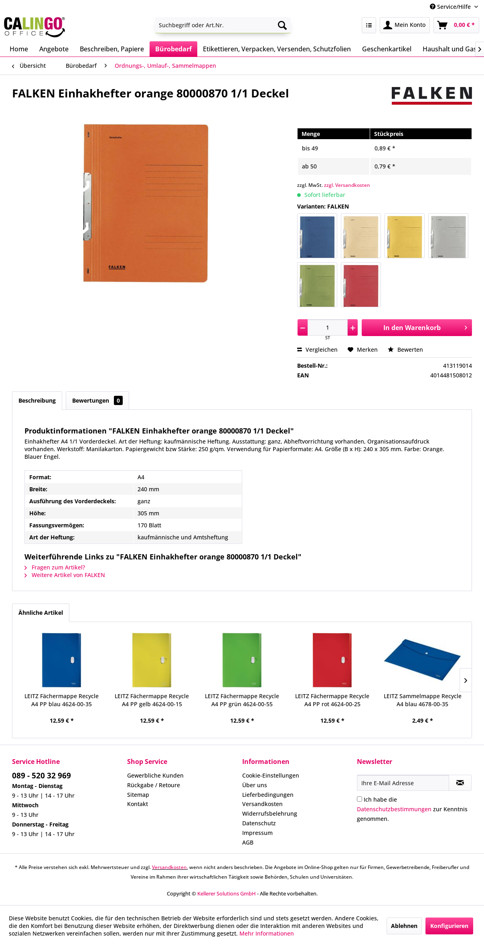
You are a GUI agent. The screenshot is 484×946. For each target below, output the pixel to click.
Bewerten (405, 349)
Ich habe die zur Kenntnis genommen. (412, 809)
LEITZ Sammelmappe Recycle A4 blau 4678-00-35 (423, 700)
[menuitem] (223, 25)
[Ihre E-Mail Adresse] (403, 783)
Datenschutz (259, 823)
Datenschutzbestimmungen (394, 809)
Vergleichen (317, 349)
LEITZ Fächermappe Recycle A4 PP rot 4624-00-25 (332, 700)
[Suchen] (282, 25)
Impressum (257, 833)
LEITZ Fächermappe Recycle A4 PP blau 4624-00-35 (61, 700)
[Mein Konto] (405, 25)
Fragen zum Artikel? (54, 567)
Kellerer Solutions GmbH (226, 893)
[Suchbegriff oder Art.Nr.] (223, 25)
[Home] (19, 49)
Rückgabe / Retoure (153, 785)
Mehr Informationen (266, 933)
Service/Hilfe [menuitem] (451, 6)
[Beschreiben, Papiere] (112, 49)
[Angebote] (54, 49)
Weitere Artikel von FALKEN (64, 575)
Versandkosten (262, 804)
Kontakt (137, 804)
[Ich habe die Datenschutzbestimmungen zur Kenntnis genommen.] (359, 799)
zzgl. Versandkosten (347, 185)
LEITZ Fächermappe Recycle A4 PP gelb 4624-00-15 (152, 700)
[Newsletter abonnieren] (460, 783)
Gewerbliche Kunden (155, 775)
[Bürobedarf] (173, 49)
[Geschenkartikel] (386, 49)
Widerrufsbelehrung (269, 813)
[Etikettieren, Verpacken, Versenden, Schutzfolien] (276, 49)
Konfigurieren (449, 926)
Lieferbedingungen (268, 794)
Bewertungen (97, 400)
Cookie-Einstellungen (270, 775)
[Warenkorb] (456, 25)
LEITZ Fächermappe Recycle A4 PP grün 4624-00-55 (242, 700)
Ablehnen (404, 926)
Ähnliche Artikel (40, 612)
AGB (247, 842)
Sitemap (138, 794)
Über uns (254, 785)
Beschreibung (37, 400)
